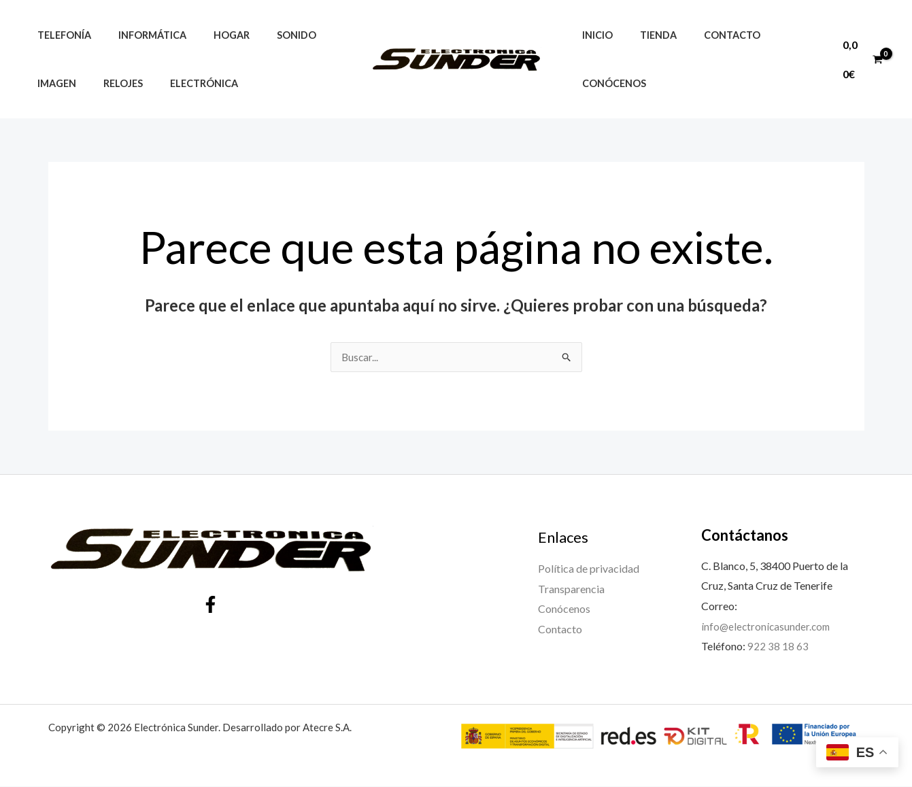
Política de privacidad (588, 569)
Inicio (593, 35)
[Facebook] (210, 605)
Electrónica (185, 83)
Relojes (111, 83)
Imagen (52, 83)
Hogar (213, 35)
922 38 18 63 (778, 646)
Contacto (712, 35)
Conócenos (610, 83)
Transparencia (571, 589)
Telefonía (60, 35)
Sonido (270, 35)
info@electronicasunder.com (767, 626)
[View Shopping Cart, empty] (860, 59)
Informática (141, 35)
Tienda (646, 35)
